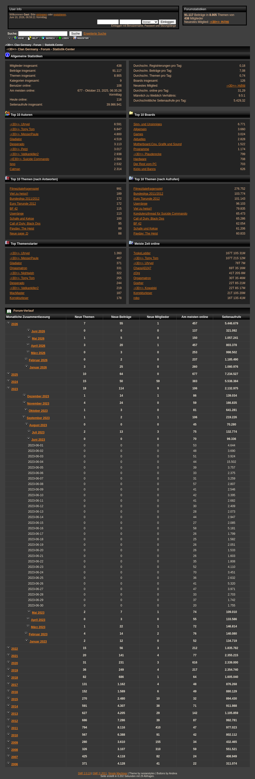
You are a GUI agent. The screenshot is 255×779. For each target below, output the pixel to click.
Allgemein (140, 129)
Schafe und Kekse (22, 218)
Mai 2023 (38, 612)
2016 (14, 692)
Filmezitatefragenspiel (24, 188)
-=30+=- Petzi (19, 149)
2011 (14, 728)
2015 (14, 699)
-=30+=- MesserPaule (24, 134)
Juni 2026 (38, 331)
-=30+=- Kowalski (145, 288)
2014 (14, 706)
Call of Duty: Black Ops (25, 223)
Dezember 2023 (38, 396)
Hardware (139, 159)
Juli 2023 (38, 432)
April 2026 (38, 346)
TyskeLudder (142, 253)
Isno (12, 164)
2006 (14, 764)
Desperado (17, 144)
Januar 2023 (38, 641)
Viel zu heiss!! (19, 193)
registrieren (60, 14)
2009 (14, 742)
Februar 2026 (38, 360)
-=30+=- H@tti (219, 22)
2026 (14, 324)
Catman (15, 169)
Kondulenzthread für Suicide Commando (160, 213)
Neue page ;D (19, 233)
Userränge (17, 213)
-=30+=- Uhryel (20, 124)
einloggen (41, 14)
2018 (14, 677)
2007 (14, 757)
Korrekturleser (19, 298)
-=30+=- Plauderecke (147, 154)
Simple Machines (117, 773)
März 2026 (38, 353)
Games (138, 134)
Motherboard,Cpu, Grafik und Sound (157, 144)
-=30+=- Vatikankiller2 (24, 154)
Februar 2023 (38, 634)
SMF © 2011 (100, 773)
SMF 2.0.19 (84, 773)
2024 (14, 382)
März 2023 (38, 627)
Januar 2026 (38, 367)
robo (136, 298)
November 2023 (38, 403)
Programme (141, 149)
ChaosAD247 (142, 268)
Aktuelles (139, 139)
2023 (14, 389)
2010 (14, 735)
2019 (14, 670)
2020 (14, 663)
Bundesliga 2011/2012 (24, 198)
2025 (14, 374)
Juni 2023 (38, 439)
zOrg (136, 273)
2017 (14, 685)
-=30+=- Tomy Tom (22, 129)
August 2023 (38, 425)
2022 (14, 649)
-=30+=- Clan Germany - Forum (23, 45)
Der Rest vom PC (145, 164)
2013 (14, 714)
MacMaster (17, 293)
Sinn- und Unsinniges (147, 124)
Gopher (138, 283)
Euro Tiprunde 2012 (23, 203)
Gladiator (16, 139)
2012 (14, 721)
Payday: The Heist (22, 228)
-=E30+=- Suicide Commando (29, 159)
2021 (14, 656)
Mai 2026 (38, 338)
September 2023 (38, 418)
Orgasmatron (18, 268)
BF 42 (14, 208)
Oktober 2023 (38, 411)
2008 (14, 750)
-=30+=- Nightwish (22, 273)
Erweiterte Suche (94, 33)
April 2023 (38, 620)
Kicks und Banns (144, 169)
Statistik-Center (54, 45)
